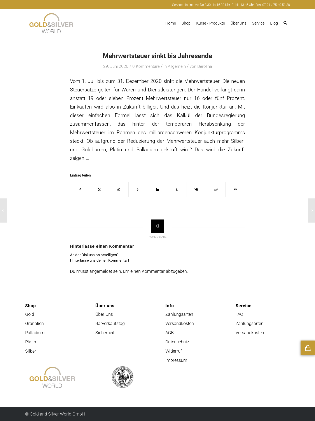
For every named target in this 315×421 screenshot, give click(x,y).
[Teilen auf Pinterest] (138, 189)
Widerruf (173, 351)
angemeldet (100, 271)
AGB (169, 332)
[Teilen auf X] (99, 189)
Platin (30, 341)
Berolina (204, 66)
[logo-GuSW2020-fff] (51, 23)
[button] (308, 348)
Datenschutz (177, 341)
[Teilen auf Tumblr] (177, 189)
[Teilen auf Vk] (196, 189)
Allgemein (177, 66)
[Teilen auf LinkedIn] (157, 189)
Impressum (176, 360)
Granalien (34, 323)
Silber (30, 351)
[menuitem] (171, 23)
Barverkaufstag (110, 323)
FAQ (239, 314)
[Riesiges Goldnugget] (311, 210)
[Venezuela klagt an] (3, 210)
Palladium (35, 332)
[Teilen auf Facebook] (80, 189)
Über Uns (104, 314)
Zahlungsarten (179, 314)
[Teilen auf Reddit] (216, 189)
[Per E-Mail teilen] (235, 189)
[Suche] (285, 23)
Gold (29, 314)
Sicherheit (104, 332)
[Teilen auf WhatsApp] (118, 189)
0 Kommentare (146, 66)
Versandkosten (179, 323)
